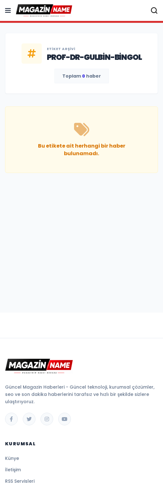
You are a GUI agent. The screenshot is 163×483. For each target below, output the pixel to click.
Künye (12, 458)
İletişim (13, 470)
